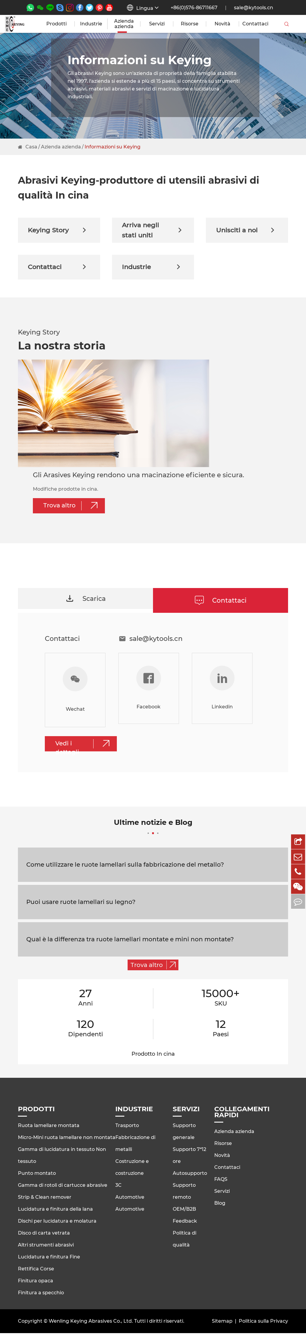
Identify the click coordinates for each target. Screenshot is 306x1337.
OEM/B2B (184, 1213)
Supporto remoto (184, 1195)
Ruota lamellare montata (48, 1129)
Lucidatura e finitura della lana (55, 1213)
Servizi (157, 24)
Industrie (91, 24)
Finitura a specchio (41, 1296)
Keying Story (59, 231)
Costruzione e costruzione (132, 1171)
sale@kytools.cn (253, 7)
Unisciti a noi (247, 231)
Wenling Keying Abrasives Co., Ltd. (91, 1325)
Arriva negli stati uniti (153, 231)
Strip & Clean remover (44, 1201)
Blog (219, 1207)
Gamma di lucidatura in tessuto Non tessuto (62, 1159)
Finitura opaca (35, 1284)
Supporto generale (184, 1135)
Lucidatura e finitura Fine (49, 1261)
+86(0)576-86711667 (194, 7)
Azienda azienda (124, 24)
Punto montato (37, 1177)
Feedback (185, 1225)
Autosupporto (190, 1177)
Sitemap (222, 1325)
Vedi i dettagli (84, 748)
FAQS (220, 1183)
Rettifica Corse (36, 1272)
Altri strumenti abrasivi (46, 1249)
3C (118, 1189)
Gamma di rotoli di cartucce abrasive (62, 1189)
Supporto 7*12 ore (189, 1159)
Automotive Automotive (129, 1207)
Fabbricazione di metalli (135, 1147)
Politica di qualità (184, 1243)
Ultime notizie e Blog (153, 830)
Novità (222, 24)
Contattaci (255, 24)
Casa (31, 147)
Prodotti (56, 24)
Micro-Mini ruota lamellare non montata (66, 1141)
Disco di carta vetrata (44, 1237)
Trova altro (72, 509)
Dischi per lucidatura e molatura (57, 1225)
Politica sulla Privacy (263, 1325)
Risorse (189, 24)
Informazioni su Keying (112, 147)
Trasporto (127, 1129)
